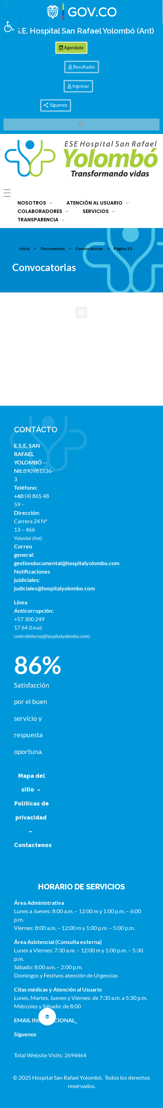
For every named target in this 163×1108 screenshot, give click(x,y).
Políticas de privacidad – (31, 817)
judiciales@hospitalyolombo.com (54, 588)
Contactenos (33, 845)
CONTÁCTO (35, 429)
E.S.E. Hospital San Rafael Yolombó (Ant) (81, 30)
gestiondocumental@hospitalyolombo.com (66, 563)
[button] (9, 26)
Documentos (53, 248)
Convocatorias (89, 248)
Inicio (24, 248)
